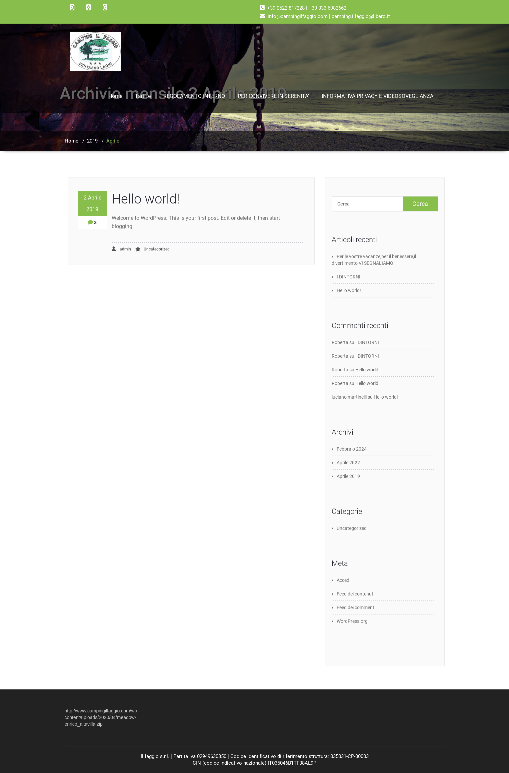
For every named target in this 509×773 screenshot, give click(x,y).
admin (121, 248)
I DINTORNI (348, 276)
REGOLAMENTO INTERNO (194, 96)
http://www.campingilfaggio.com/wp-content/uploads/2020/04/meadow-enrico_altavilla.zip (102, 717)
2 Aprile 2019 (92, 203)
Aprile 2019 (348, 476)
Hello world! (146, 199)
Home (115, 96)
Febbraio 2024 (352, 449)
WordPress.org (352, 621)
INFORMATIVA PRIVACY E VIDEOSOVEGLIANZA (377, 96)
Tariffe (143, 96)
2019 (92, 141)
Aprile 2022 (348, 462)
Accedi (343, 580)
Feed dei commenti (356, 607)
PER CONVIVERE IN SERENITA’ (273, 96)
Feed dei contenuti (355, 593)
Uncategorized (157, 249)
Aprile (112, 141)
